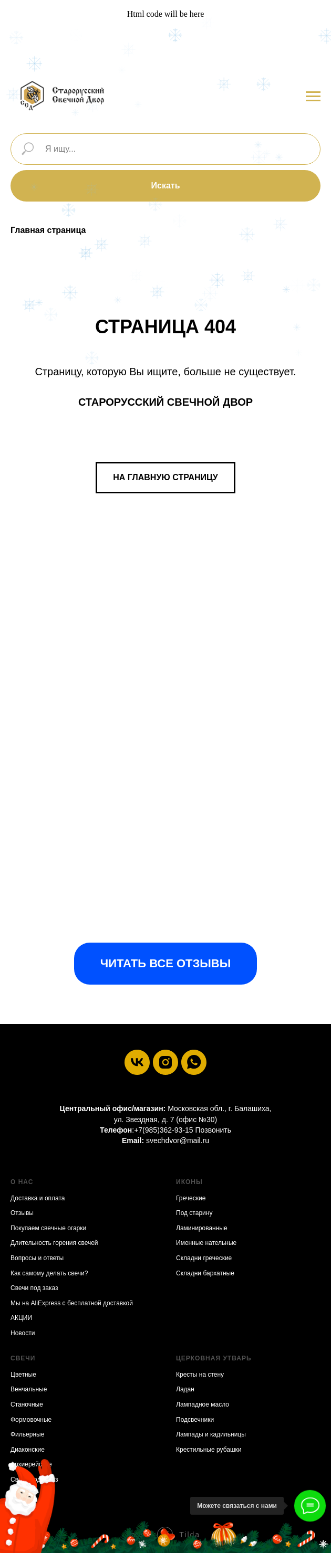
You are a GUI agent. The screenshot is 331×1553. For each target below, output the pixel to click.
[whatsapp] (193, 1062)
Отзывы (22, 1213)
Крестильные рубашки (209, 1449)
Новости (23, 1333)
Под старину (194, 1213)
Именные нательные (206, 1242)
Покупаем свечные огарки (48, 1228)
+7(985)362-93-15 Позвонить (182, 1130)
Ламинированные (201, 1228)
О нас (22, 1182)
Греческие (190, 1198)
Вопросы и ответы (37, 1258)
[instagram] (165, 1062)
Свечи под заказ (34, 1288)
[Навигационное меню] (313, 96)
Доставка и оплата (38, 1198)
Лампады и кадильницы (211, 1434)
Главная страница (48, 230)
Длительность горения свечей (54, 1242)
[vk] (137, 1062)
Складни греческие (204, 1258)
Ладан (185, 1389)
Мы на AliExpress (35, 1303)
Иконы (189, 1182)
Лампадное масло (202, 1404)
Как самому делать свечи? (49, 1273)
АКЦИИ (21, 1318)
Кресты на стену (200, 1374)
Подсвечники (195, 1419)
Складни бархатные (205, 1273)
